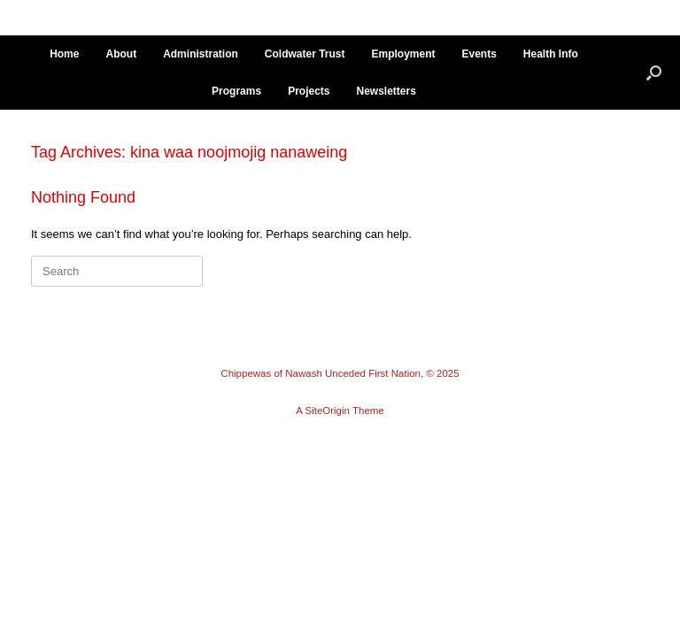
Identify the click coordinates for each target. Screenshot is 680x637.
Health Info (550, 54)
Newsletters (386, 91)
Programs (236, 91)
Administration (200, 54)
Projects (308, 91)
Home (64, 54)
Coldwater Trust (305, 54)
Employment (403, 54)
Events (479, 54)
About (120, 54)
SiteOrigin (327, 410)
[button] (654, 72)
